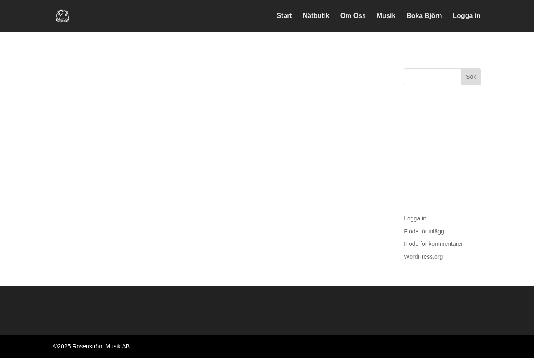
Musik (386, 16)
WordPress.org (423, 256)
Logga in (467, 16)
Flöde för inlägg (424, 231)
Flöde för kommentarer (433, 243)
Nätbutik (316, 16)
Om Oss (353, 16)
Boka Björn (424, 16)
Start (284, 16)
